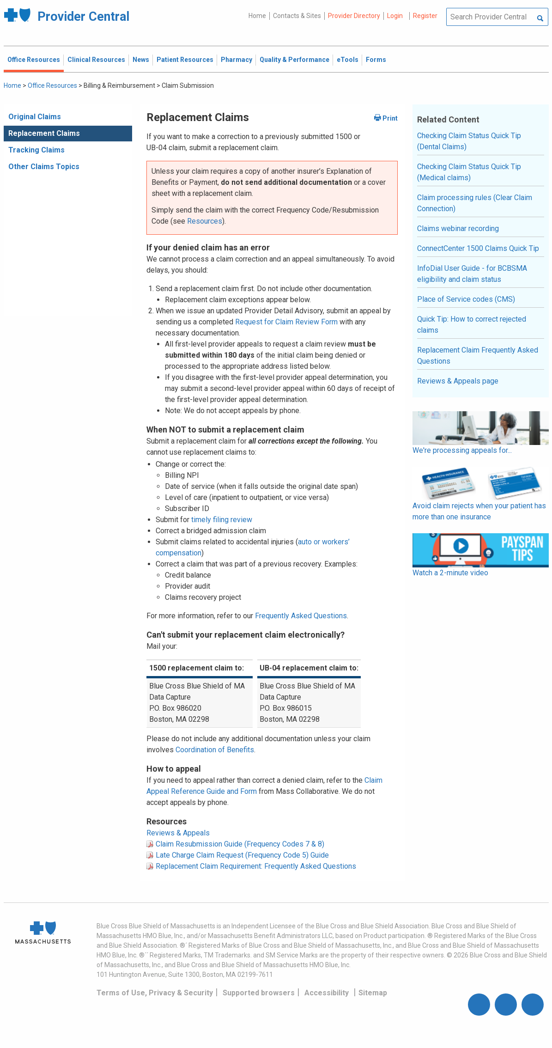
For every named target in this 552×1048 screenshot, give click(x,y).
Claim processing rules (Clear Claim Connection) (474, 203)
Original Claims (34, 116)
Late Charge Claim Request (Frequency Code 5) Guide (242, 855)
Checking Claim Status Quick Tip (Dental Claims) (469, 141)
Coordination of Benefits (215, 749)
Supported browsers (259, 992)
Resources (204, 221)
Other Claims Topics (43, 166)
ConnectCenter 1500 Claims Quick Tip (478, 248)
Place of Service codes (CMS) (466, 299)
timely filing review (221, 519)
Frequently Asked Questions (301, 615)
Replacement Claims (44, 133)
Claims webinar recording (458, 228)
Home (257, 15)
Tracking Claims (36, 150)
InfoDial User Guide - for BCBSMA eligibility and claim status (472, 274)
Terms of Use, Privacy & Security (155, 992)
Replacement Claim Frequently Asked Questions (477, 356)
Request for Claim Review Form (286, 321)
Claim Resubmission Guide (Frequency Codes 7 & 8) (240, 844)
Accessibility (326, 992)
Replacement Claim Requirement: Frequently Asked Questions (256, 866)
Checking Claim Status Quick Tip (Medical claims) (469, 172)
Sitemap (372, 992)
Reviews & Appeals (178, 833)
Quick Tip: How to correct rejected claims (471, 325)
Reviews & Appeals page (457, 381)
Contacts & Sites (297, 15)
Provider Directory (354, 15)
